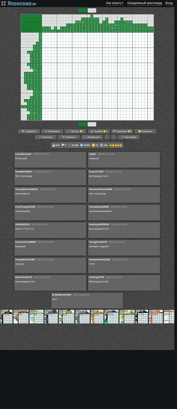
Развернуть (92, 137)
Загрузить (145, 131)
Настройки (128, 137)
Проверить (52, 131)
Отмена (69, 137)
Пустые (75, 131)
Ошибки (98, 131)
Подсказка (122, 131)
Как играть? (114, 3)
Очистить (45, 137)
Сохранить (28, 131)
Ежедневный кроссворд (144, 3)
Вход (169, 3)
